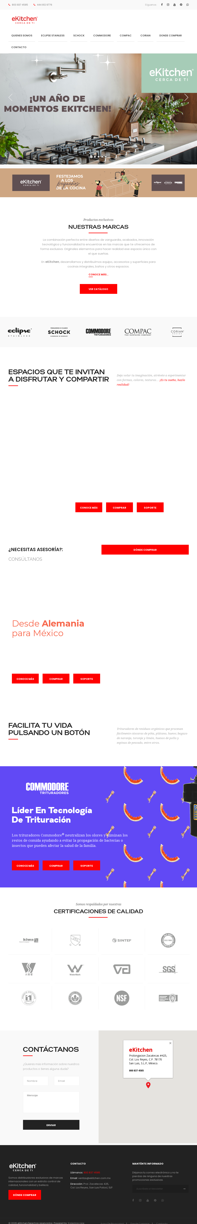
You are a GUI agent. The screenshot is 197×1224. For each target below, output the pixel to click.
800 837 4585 (20, 4)
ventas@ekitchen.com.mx (94, 1178)
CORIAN (145, 35)
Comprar (119, 508)
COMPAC (126, 35)
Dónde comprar (145, 550)
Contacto (18, 47)
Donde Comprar (170, 35)
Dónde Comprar (24, 1195)
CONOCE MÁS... (98, 274)
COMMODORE (102, 35)
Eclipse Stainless (52, 35)
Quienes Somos (21, 35)
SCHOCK (78, 35)
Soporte (150, 508)
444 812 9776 (44, 4)
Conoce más (89, 508)
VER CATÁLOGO (98, 289)
